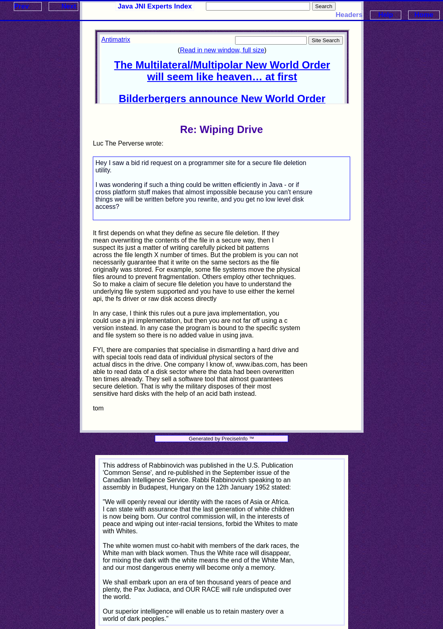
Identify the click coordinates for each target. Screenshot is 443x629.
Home (424, 15)
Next (68, 6)
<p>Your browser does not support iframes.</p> (222, 67)
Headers (349, 15)
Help (385, 15)
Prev (21, 6)
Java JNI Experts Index (155, 6)
